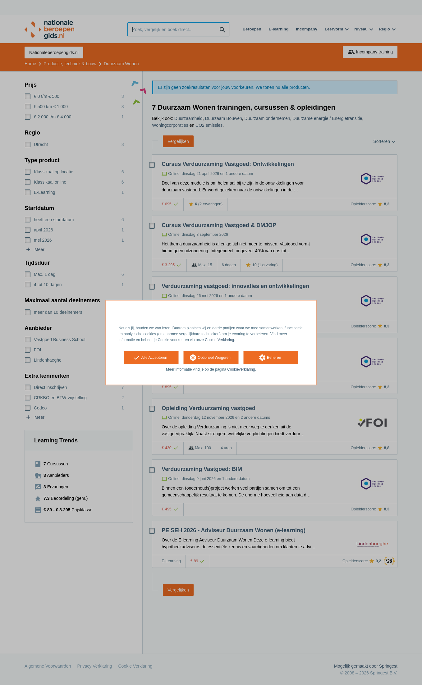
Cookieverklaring (241, 370)
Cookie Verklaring (219, 340)
